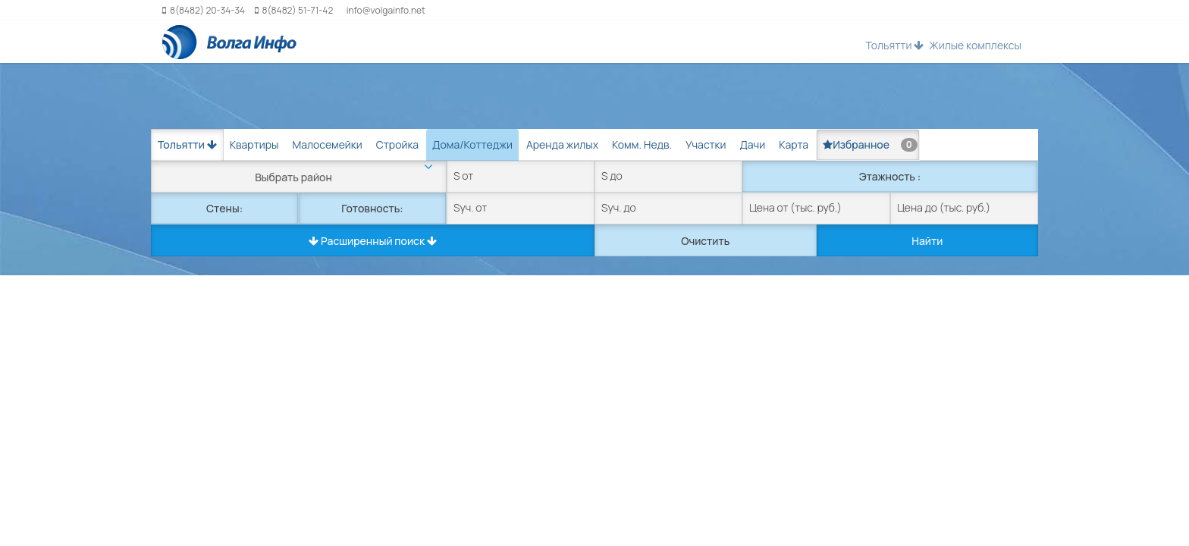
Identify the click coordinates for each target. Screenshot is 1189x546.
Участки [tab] (705, 144)
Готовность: (372, 208)
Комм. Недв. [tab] (642, 144)
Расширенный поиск (373, 241)
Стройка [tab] (397, 144)
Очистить (705, 241)
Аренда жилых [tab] (562, 144)
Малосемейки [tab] (327, 144)
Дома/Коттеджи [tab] (472, 144)
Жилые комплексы (975, 45)
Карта (793, 144)
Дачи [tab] (752, 144)
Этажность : (890, 176)
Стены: (224, 208)
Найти (927, 241)
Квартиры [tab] (254, 144)
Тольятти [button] (894, 45)
